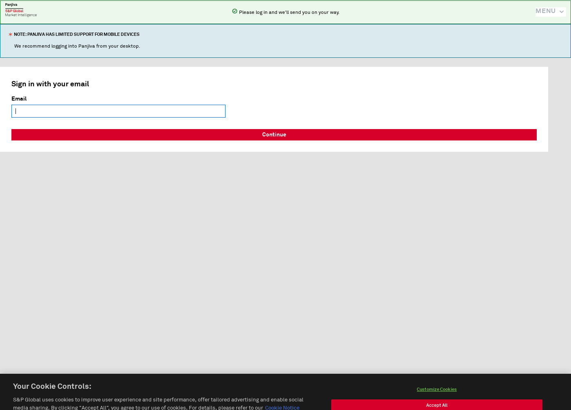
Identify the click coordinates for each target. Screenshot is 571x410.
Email (19, 99)
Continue (274, 135)
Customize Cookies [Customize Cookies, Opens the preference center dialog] (437, 393)
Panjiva (21, 10)
